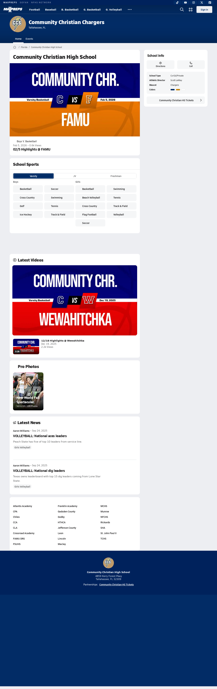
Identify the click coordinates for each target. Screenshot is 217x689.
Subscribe (68, 641)
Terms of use (107, 641)
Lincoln (62, 538)
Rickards (105, 522)
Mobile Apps (51, 641)
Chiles (16, 516)
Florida (24, 47)
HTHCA (61, 522)
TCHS (103, 538)
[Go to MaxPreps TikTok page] (84, 627)
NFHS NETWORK (41, 2)
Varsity (33, 176)
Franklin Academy (67, 506)
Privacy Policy (87, 641)
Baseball (50, 9)
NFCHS (104, 516)
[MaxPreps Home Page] (15, 47)
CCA (15, 522)
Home (18, 38)
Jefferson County (67, 527)
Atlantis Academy (22, 506)
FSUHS (17, 544)
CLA (15, 527)
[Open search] (181, 9)
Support (181, 641)
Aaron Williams (21, 430)
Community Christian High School (46, 47)
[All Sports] (129, 9)
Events (29, 38)
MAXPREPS (10, 2)
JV (74, 176)
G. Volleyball (114, 9)
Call (191, 64)
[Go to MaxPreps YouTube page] (96, 627)
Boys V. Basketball (25, 141)
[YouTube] (185, 2)
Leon (60, 533)
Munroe (105, 511)
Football (34, 9)
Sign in (204, 9)
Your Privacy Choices (158, 641)
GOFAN (24, 2)
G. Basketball (92, 9)
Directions (160, 64)
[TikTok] (177, 2)
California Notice (130, 641)
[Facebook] (210, 2)
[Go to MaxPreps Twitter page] (120, 627)
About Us (34, 641)
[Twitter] (201, 2)
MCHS (104, 506)
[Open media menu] (190, 9)
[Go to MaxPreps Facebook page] (133, 627)
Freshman (116, 176)
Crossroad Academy (23, 533)
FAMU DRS (19, 538)
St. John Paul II (108, 533)
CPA (15, 511)
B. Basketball (69, 9)
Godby (61, 516)
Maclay (62, 544)
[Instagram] (193, 2)
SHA (103, 527)
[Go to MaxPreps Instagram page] (108, 627)
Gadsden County (66, 511)
